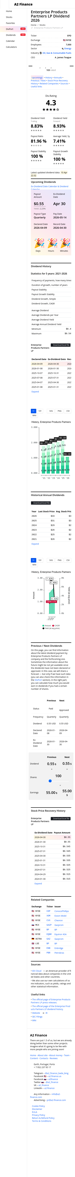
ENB (48, 948)
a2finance (53, 1079)
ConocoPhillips (61, 911)
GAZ (48, 939)
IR (47, 1012)
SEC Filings (38, 1016)
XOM (48, 916)
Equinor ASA (60, 934)
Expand (35, 391)
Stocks (42, 25)
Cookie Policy (38, 1106)
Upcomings (37, 77)
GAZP (49, 925)
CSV (68, 411)
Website (36, 1012)
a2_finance (43, 1085)
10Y (39, 411)
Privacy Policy (38, 1115)
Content (34, 1058)
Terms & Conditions (41, 1121)
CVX (48, 920)
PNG (59, 411)
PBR (48, 953)
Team (66, 1055)
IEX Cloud (37, 970)
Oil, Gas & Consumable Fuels (57, 52)
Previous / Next (38, 80)
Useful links (36, 86)
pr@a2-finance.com (56, 1100)
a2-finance (49, 1088)
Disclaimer (37, 1109)
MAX (34, 415)
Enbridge (58, 948)
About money (55, 1055)
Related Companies (49, 83)
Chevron (58, 920)
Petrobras (59, 952)
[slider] (50, 780)
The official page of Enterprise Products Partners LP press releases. (51, 1001)
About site (43, 1055)
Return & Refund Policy (43, 1118)
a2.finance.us (54, 1076)
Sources (64, 83)
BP (48, 929)
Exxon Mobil (60, 915)
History (48, 77)
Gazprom (58, 925)
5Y (33, 411)
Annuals (58, 77)
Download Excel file (60, 345)
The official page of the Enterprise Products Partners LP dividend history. (50, 1008)
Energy (67, 48)
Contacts (44, 1058)
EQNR (49, 934)
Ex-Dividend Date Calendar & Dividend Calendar (49, 188)
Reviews (53, 1058)
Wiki (34, 1020)
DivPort (38, 679)
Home (33, 25)
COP (48, 911)
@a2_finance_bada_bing (56, 1073)
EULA (34, 1112)
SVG (51, 411)
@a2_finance (52, 1082)
